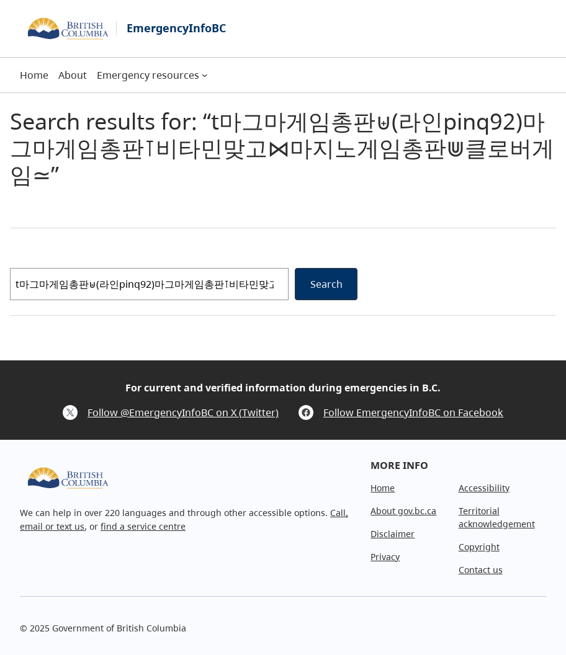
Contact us (481, 570)
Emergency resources (148, 75)
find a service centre (143, 526)
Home (383, 488)
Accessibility (484, 488)
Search (326, 284)
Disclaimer (393, 534)
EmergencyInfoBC (176, 27)
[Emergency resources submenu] (205, 75)
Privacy (385, 557)
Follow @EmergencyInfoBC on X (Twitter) (183, 412)
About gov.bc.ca (403, 511)
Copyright (479, 547)
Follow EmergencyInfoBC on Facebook (413, 412)
